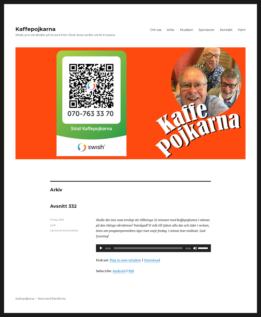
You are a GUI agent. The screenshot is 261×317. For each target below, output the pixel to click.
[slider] (148, 248)
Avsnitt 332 (63, 206)
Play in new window (125, 260)
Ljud (52, 225)
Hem (242, 30)
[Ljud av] (195, 248)
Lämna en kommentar (64, 230)
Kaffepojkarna (35, 29)
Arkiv (171, 30)
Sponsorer (207, 30)
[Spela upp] (101, 248)
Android (119, 271)
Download (152, 260)
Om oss (155, 30)
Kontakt (226, 30)
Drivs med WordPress (52, 298)
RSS (131, 271)
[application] (153, 248)
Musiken (186, 30)
